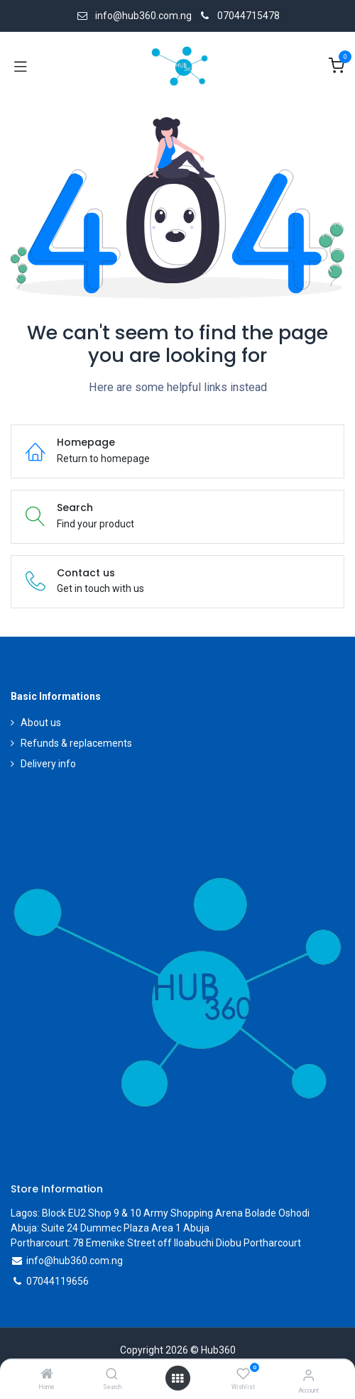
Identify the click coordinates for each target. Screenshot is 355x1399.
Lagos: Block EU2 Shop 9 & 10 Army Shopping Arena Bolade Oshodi (160, 1213)
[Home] (46, 1375)
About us (41, 722)
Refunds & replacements (76, 743)
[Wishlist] (243, 1374)
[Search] (112, 1375)
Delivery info (48, 763)
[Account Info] (308, 1375)
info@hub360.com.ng (74, 1260)
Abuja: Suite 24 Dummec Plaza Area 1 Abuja (110, 1228)
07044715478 (248, 15)
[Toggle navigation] (21, 66)
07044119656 (57, 1281)
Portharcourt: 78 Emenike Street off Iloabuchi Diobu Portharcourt (156, 1243)
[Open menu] (177, 1378)
